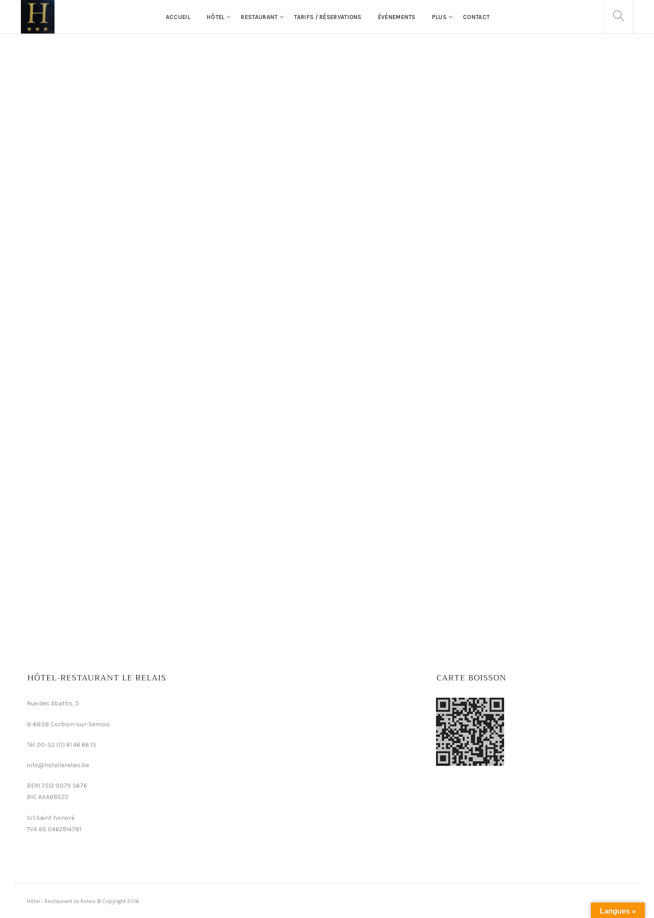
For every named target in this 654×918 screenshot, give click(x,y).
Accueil (178, 17)
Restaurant (259, 17)
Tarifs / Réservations (327, 17)
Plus (439, 17)
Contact (476, 17)
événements (397, 17)
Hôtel (216, 17)
